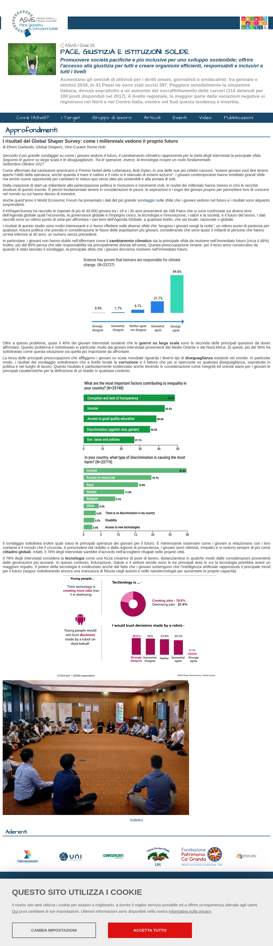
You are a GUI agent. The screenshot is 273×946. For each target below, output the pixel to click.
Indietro (136, 820)
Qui (15, 911)
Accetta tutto (150, 930)
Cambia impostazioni (54, 930)
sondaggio (146, 200)
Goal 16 (87, 45)
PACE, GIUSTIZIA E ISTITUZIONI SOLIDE (124, 52)
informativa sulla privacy (190, 911)
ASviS (71, 45)
